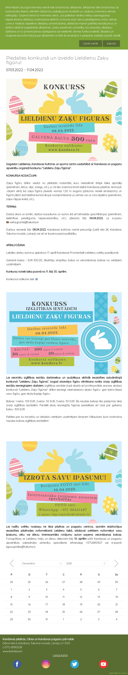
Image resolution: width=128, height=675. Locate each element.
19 (81, 604)
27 (63, 582)
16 (29, 604)
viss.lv (124, 673)
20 (98, 604)
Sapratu (111, 43)
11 (64, 596)
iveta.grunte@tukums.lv (24, 222)
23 (29, 611)
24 (11, 582)
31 (47, 619)
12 (81, 596)
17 (47, 604)
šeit (32, 279)
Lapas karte (60, 655)
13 (99, 596)
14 (116, 596)
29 (98, 582)
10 (46, 596)
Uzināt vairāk (90, 43)
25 (29, 582)
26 (46, 582)
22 (11, 611)
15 (11, 604)
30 (116, 582)
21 (116, 604)
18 (63, 604)
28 (81, 582)
